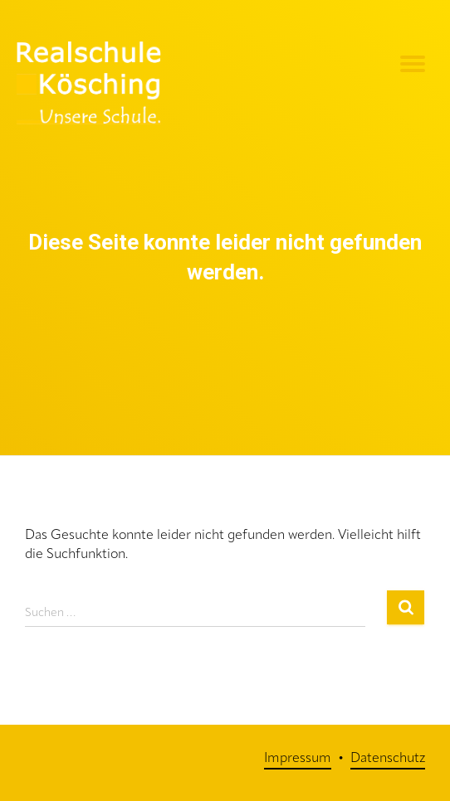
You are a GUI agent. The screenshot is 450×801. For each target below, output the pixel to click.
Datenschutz (387, 758)
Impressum (297, 758)
